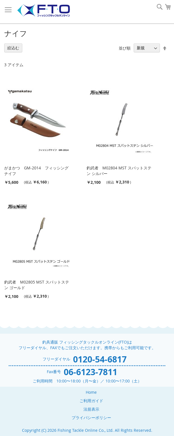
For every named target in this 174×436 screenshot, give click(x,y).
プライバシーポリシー (91, 417)
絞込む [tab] (13, 47)
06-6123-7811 (90, 372)
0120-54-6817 (100, 359)
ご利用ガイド (91, 400)
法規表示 (91, 409)
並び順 (125, 47)
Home (91, 392)
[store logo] (43, 10)
